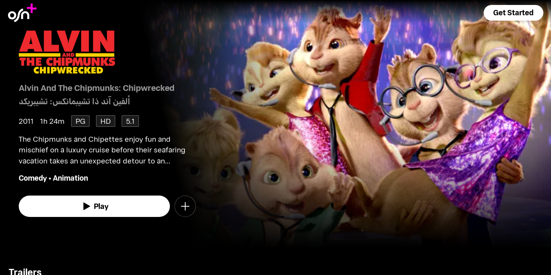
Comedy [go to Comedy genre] (33, 178)
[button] (513, 13)
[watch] (94, 206)
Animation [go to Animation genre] (70, 178)
